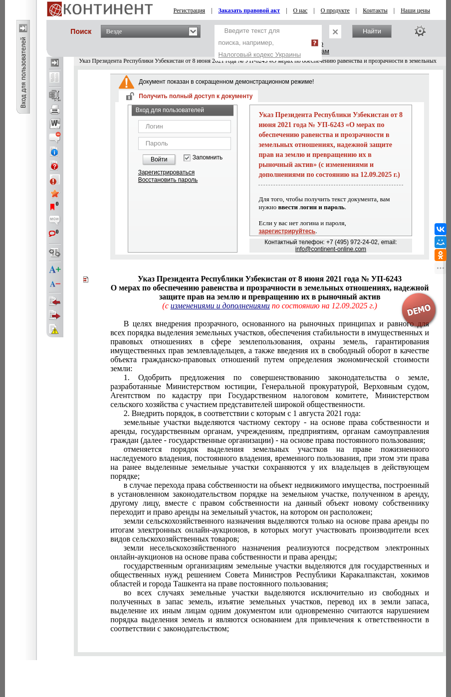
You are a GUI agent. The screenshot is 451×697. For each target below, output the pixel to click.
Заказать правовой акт (249, 10)
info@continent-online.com (330, 249)
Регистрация (190, 10)
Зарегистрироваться (166, 172)
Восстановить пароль (168, 179)
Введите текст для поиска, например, (260, 42)
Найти (372, 31)
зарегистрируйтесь (286, 231)
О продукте (335, 10)
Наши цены (415, 10)
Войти (159, 159)
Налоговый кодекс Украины (260, 54)
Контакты (375, 10)
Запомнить (208, 157)
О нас (300, 10)
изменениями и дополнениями (220, 305)
